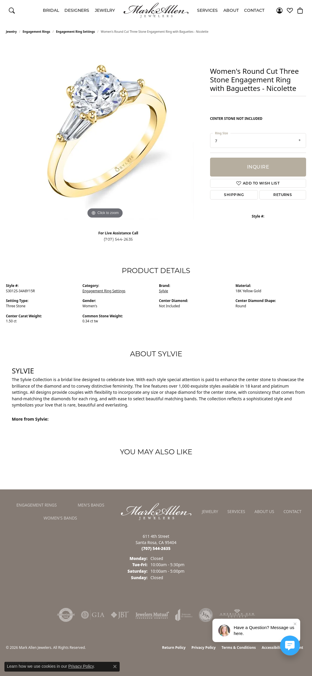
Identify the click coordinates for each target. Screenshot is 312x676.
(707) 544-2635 (118, 239)
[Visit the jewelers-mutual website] (152, 615)
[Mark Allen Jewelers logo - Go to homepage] (156, 10)
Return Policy (174, 647)
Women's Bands (60, 518)
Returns (282, 194)
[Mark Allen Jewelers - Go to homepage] (156, 511)
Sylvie (163, 291)
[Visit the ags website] (237, 615)
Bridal (51, 10)
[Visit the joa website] (183, 615)
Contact (254, 10)
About (231, 10)
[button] (12, 10)
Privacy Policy (203, 647)
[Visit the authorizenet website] (66, 615)
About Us (264, 511)
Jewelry (105, 10)
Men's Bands (91, 505)
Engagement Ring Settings (75, 32)
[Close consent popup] (115, 666)
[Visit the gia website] (93, 615)
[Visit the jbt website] (119, 615)
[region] (105, 131)
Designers (76, 10)
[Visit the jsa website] (206, 615)
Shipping (234, 194)
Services (207, 10)
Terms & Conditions (239, 647)
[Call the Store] (156, 548)
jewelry (11, 32)
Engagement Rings (36, 32)
